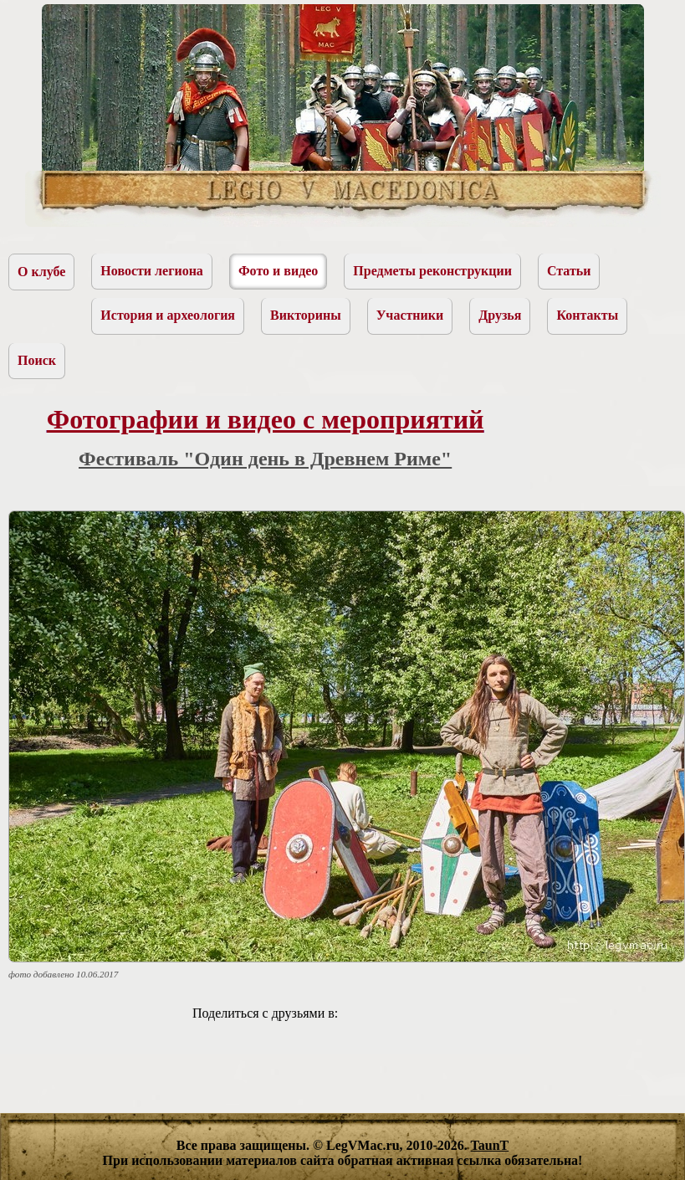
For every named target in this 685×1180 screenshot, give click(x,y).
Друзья (499, 315)
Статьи (569, 271)
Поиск (37, 360)
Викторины (305, 315)
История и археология (167, 315)
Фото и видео (278, 271)
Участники (410, 315)
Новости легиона (151, 271)
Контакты (587, 315)
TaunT (490, 1145)
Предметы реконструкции (432, 271)
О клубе (41, 271)
